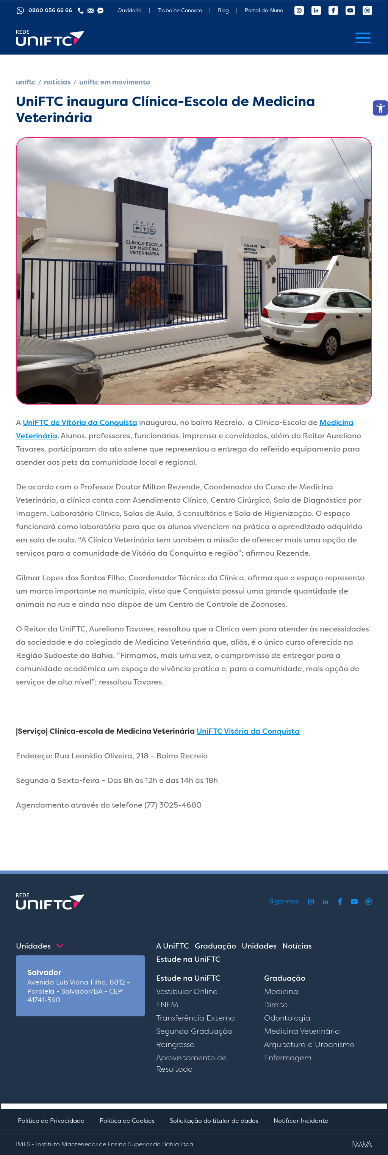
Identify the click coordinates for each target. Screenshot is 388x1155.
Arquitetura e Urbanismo (309, 1044)
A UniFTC (172, 946)
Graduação (215, 946)
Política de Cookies (127, 1121)
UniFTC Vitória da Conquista (248, 731)
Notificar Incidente (301, 1121)
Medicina (281, 991)
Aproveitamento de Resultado (191, 1063)
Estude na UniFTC (188, 959)
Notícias (297, 946)
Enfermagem (287, 1058)
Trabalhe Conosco (180, 10)
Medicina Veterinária (302, 1031)
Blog (223, 10)
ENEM (167, 1005)
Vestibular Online (186, 991)
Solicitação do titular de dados (214, 1121)
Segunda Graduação (194, 1031)
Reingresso (175, 1044)
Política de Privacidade (51, 1121)
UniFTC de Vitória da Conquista (80, 422)
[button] (380, 108)
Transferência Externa (195, 1018)
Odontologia (287, 1018)
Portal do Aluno (264, 10)
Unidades (259, 946)
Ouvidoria (129, 10)
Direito (276, 1005)
